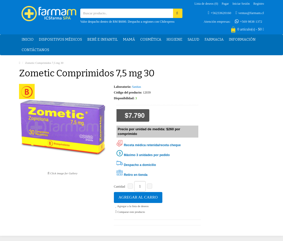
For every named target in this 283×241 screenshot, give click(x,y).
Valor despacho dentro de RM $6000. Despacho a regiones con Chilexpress (127, 21)
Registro (258, 3)
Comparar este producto (130, 212)
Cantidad (119, 186)
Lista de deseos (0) (206, 3)
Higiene (174, 39)
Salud (193, 39)
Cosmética (150, 39)
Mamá (129, 39)
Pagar (225, 3)
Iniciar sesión (241, 3)
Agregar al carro (138, 197)
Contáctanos (35, 50)
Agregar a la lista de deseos (132, 206)
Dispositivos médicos (60, 39)
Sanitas (136, 87)
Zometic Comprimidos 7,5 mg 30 (44, 62)
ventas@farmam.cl (250, 13)
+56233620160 (219, 13)
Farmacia (214, 39)
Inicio (28, 39)
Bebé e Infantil (102, 39)
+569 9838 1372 (248, 21)
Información (242, 39)
